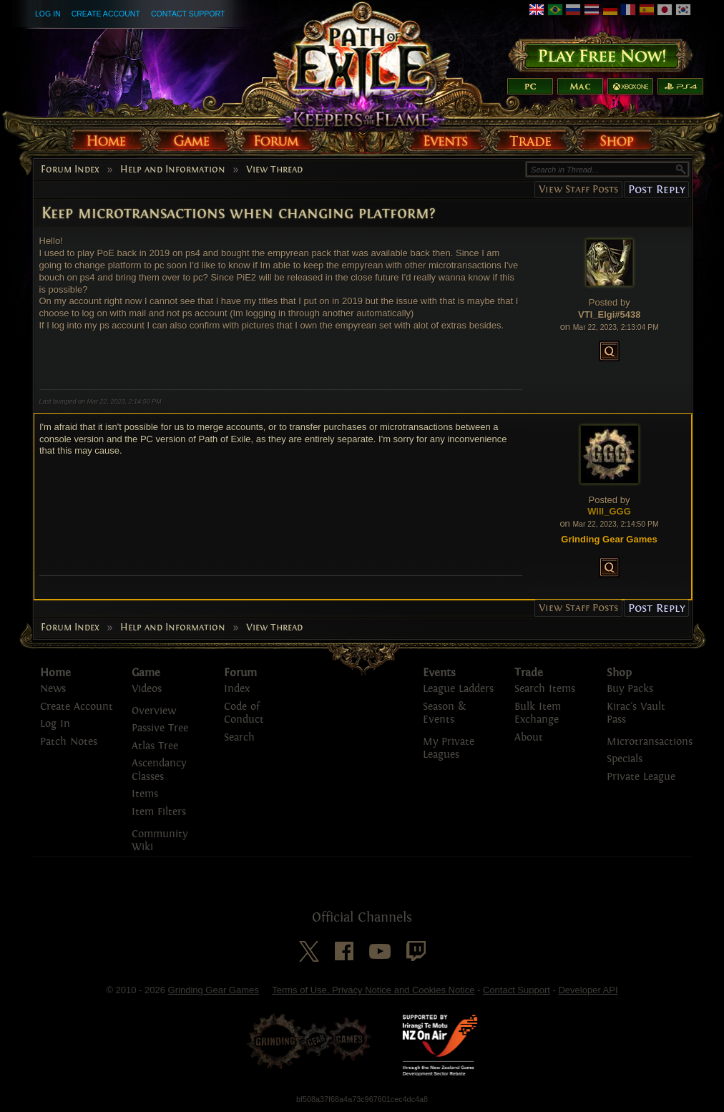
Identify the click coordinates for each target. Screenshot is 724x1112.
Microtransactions (650, 742)
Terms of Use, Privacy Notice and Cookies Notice (373, 990)
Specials (624, 759)
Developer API (587, 990)
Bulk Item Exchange (537, 713)
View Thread (274, 169)
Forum (240, 672)
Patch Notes (68, 742)
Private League (641, 777)
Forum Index (70, 169)
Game (146, 672)
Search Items (544, 689)
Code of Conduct (244, 713)
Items (145, 794)
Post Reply (656, 189)
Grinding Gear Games (213, 990)
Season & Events (444, 713)
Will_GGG (609, 511)
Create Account (106, 13)
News (53, 689)
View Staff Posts (578, 189)
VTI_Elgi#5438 (609, 314)
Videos (147, 689)
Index (237, 689)
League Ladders (458, 689)
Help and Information (172, 169)
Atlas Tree (155, 746)
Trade (528, 672)
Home (55, 672)
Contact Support (188, 13)
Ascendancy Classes (159, 770)
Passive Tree (160, 728)
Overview (154, 711)
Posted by (609, 302)
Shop (619, 672)
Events (439, 672)
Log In (48, 13)
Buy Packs (630, 689)
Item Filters (159, 812)
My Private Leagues (448, 748)
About (528, 737)
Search (239, 737)
